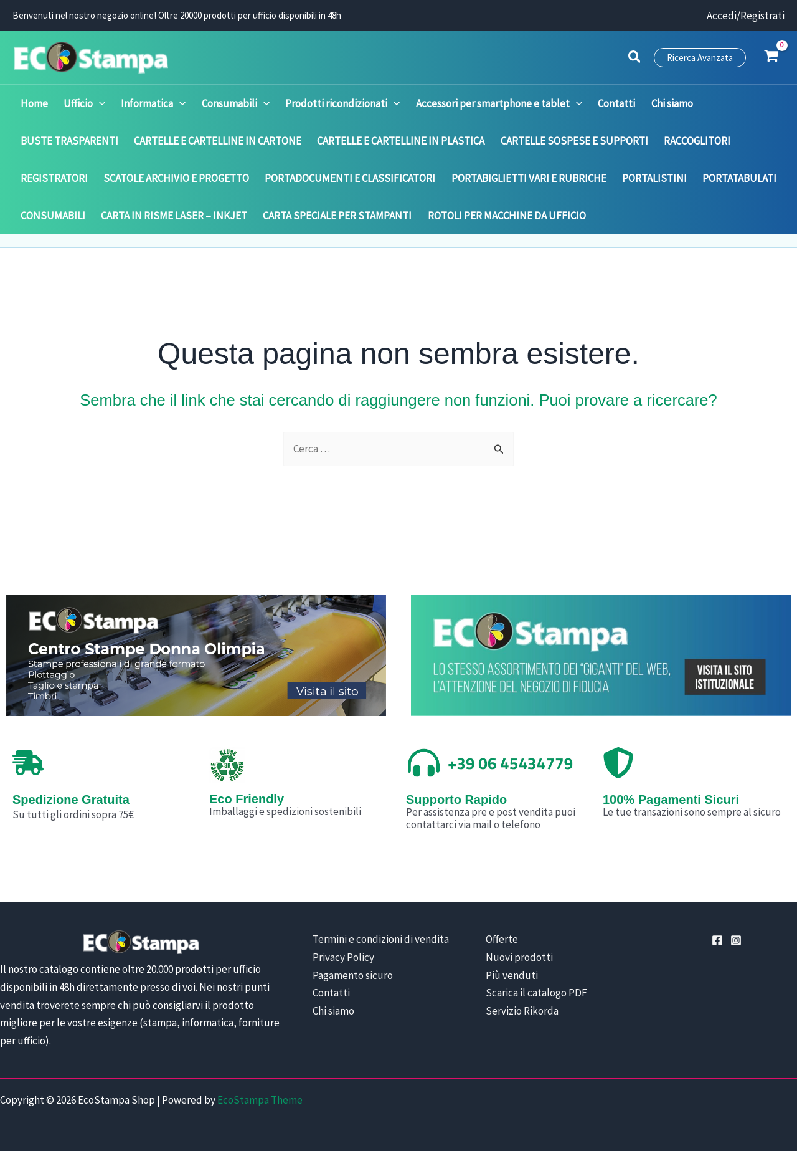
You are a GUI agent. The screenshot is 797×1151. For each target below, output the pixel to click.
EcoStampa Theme (260, 1100)
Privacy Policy (343, 957)
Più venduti (510, 975)
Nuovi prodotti (518, 957)
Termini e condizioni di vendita (381, 939)
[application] (98, 103)
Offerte (500, 939)
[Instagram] (736, 940)
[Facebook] (717, 940)
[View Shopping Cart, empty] (771, 57)
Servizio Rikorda (520, 1011)
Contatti (331, 993)
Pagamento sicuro (353, 975)
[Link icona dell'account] (746, 16)
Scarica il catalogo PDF (535, 993)
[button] (635, 58)
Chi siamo (333, 1011)
